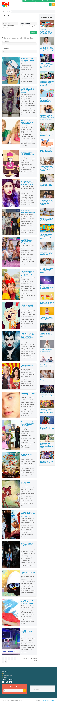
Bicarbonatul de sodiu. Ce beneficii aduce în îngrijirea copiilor (46, 253)
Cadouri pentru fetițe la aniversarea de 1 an (47, 303)
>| (5, 661)
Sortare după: (5, 41)
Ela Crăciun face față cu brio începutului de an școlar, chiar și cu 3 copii (47, 49)
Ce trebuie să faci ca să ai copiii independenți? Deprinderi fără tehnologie (46, 202)
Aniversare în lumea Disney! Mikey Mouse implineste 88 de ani (27, 305)
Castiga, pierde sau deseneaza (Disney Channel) (26, 631)
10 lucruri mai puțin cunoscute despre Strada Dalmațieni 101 (27, 153)
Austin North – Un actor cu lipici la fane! (28, 394)
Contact (4, 677)
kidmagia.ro (37, 689)
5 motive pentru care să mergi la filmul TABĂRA (47, 395)
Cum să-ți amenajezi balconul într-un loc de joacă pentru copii (46, 134)
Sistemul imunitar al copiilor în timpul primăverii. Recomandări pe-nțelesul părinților (47, 117)
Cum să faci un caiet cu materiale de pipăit (46, 365)
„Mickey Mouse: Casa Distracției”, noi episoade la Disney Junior (46, 236)
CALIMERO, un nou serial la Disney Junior (28, 573)
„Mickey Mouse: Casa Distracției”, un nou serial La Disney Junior (46, 411)
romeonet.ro (52, 700)
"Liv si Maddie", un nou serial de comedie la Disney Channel (27, 122)
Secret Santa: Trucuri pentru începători (46, 350)
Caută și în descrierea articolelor (8, 26)
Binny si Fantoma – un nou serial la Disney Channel (27, 544)
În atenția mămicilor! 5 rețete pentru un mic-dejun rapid (46, 219)
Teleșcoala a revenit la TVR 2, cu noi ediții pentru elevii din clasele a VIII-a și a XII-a (47, 428)
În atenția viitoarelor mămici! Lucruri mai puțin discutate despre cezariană (46, 151)
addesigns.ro (45, 700)
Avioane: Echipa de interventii (26, 455)
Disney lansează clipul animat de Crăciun (46, 462)
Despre (4, 674)
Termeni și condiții (7, 675)
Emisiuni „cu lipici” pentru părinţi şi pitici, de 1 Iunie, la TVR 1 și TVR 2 (46, 65)
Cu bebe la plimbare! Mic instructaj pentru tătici (46, 186)
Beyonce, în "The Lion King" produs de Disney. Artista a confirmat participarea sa (28, 514)
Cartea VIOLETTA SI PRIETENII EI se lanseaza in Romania (27, 602)
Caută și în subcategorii (27, 26)
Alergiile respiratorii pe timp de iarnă (47, 380)
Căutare (8, 11)
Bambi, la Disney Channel (25, 483)
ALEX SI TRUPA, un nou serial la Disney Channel (28, 211)
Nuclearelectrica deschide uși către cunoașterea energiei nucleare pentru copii (46, 31)
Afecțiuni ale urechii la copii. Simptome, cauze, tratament (47, 318)
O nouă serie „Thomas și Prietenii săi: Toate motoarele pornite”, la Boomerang (47, 83)
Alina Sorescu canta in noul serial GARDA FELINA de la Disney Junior (27, 273)
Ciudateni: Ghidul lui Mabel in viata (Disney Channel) (27, 60)
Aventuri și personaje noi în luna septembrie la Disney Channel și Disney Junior (27, 423)
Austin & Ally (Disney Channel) (27, 366)
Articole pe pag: (6, 48)
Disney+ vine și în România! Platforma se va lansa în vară (46, 287)
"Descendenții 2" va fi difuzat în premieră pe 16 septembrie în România (27, 90)
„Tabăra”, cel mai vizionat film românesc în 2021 (46, 335)
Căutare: (4, 20)
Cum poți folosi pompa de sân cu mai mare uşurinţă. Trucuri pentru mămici (47, 270)
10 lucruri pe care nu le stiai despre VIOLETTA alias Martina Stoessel (27, 183)
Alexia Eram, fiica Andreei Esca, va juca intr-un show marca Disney (27, 241)
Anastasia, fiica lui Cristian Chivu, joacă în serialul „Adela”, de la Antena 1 (46, 445)
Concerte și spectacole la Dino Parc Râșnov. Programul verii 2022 (46, 100)
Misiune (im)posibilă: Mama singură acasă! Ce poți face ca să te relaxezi (47, 168)
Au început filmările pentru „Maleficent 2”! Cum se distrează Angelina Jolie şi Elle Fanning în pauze (27, 336)
